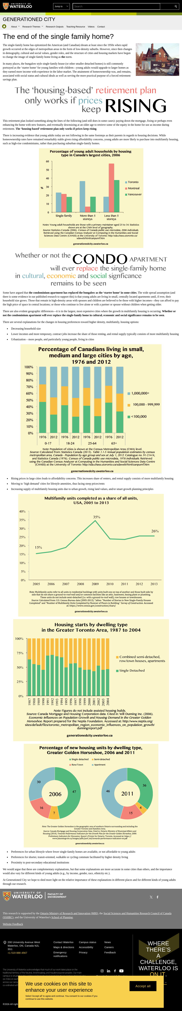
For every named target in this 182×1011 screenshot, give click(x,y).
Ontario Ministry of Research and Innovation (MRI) (69, 913)
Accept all (143, 986)
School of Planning (62, 917)
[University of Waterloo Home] (17, 6)
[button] (151, 6)
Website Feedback (13, 923)
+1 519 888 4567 (17, 952)
